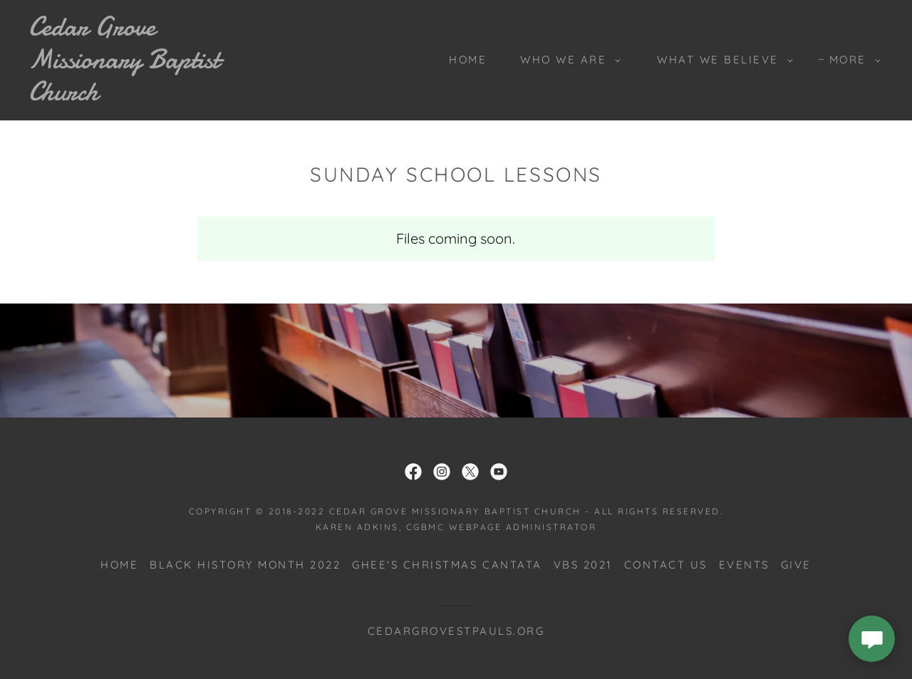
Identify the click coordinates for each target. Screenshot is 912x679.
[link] (145, 95)
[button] (566, 59)
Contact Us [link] (666, 564)
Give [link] (796, 564)
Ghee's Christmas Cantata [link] (447, 564)
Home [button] (119, 564)
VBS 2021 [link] (583, 564)
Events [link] (744, 564)
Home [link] (468, 59)
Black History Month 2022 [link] (245, 564)
